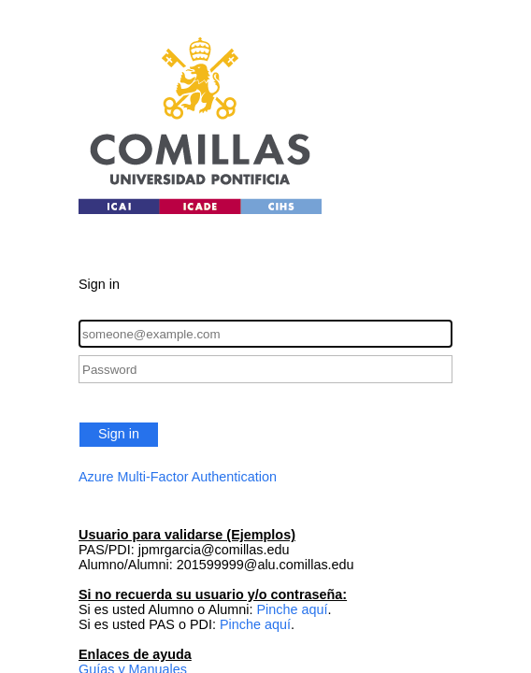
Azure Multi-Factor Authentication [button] (178, 476)
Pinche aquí (291, 609)
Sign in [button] (118, 433)
